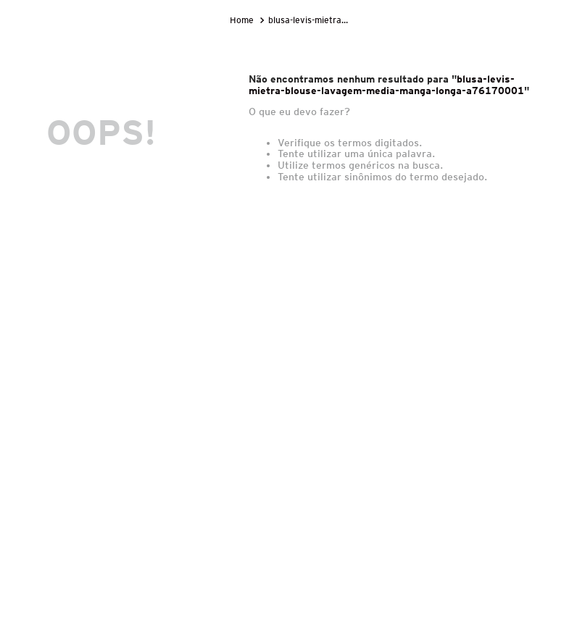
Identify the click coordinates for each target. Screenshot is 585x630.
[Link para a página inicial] (243, 20)
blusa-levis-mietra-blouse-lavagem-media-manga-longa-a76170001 (310, 19)
